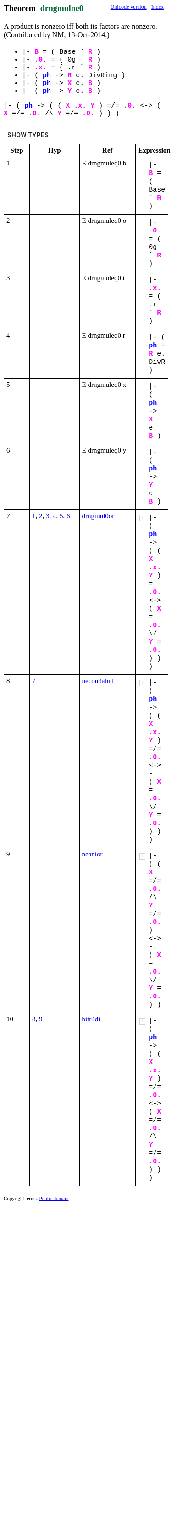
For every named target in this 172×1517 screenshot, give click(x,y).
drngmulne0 (61, 8)
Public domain (54, 1198)
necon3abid (98, 681)
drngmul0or (98, 516)
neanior (92, 854)
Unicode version (129, 7)
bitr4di (91, 1019)
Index (157, 7)
